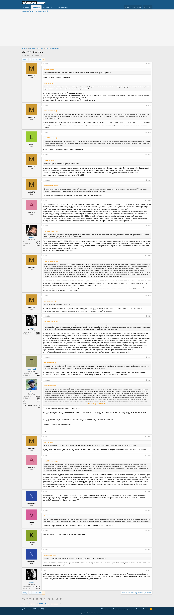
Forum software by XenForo (87, 613)
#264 (149, 155)
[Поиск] (147, 7)
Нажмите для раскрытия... (97, 404)
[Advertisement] (87, 29)
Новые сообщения (28, 11)
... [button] (33, 59)
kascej (31, 328)
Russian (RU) (38, 609)
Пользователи (62, 7)
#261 (149, 64)
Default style (27, 609)
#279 (149, 570)
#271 (149, 357)
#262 (149, 105)
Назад (25, 59)
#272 (149, 380)
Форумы (36, 7)
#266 (149, 200)
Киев (38, 400)
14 (43, 59)
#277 (149, 531)
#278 (149, 549)
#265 (149, 180)
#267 (149, 226)
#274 (149, 455)
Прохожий (31, 369)
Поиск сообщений (42, 11)
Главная (26, 7)
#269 (149, 295)
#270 (149, 316)
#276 (149, 510)
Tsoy (32, 392)
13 (40, 59)
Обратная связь (106, 609)
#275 (149, 491)
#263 (149, 132)
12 (36, 59)
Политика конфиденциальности (123, 609)
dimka (31, 238)
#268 (149, 255)
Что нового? (47, 7)
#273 (149, 436)
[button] (54, 7)
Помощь (139, 609)
